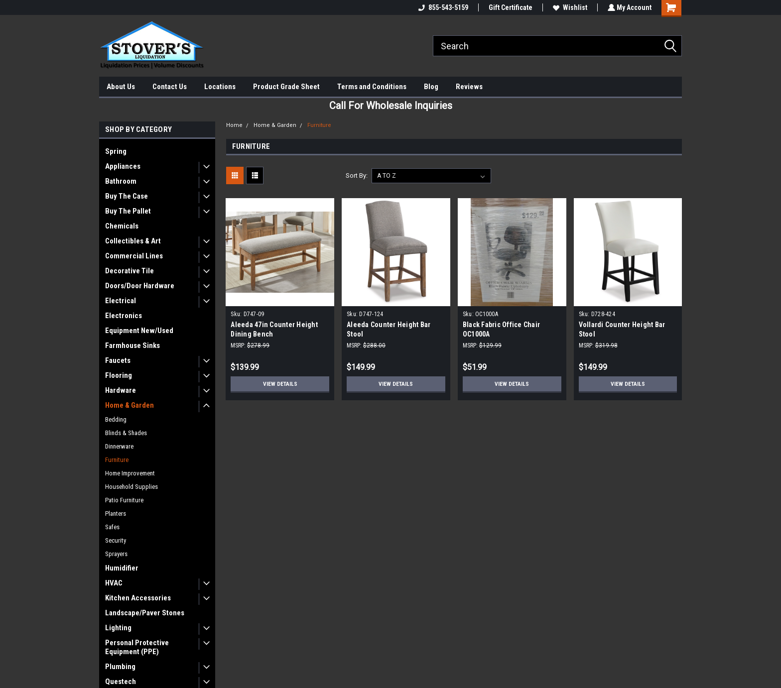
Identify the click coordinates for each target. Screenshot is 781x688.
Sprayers (116, 554)
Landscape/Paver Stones (144, 612)
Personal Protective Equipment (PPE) (137, 647)
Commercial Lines (134, 255)
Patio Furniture (124, 500)
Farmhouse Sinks (132, 345)
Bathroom (120, 181)
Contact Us (169, 86)
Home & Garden (129, 405)
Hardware (120, 390)
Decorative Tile (129, 270)
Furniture (117, 459)
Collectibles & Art (133, 240)
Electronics (123, 315)
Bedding (116, 419)
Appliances (122, 166)
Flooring (118, 375)
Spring (116, 151)
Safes (112, 527)
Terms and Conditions (371, 86)
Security (115, 540)
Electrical (120, 300)
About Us (121, 86)
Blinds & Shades (126, 433)
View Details (280, 384)
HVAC (114, 582)
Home (234, 125)
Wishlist (569, 7)
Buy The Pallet (128, 211)
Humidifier (121, 568)
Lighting (118, 627)
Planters (115, 513)
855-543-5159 (442, 7)
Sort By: (357, 175)
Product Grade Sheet (286, 86)
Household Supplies (131, 486)
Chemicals (121, 226)
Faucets (117, 360)
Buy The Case (126, 196)
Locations (220, 86)
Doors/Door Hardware (139, 285)
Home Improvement (130, 473)
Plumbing (120, 666)
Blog (431, 86)
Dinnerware (119, 446)
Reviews (469, 86)
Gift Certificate (509, 7)
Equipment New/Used (139, 330)
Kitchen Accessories (138, 597)
